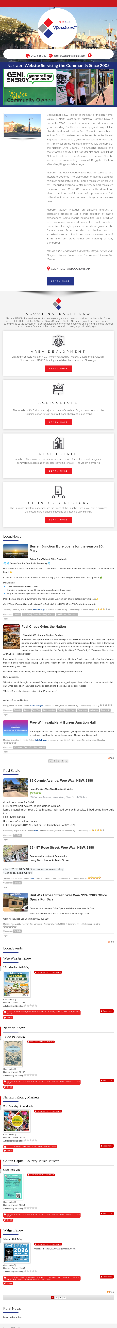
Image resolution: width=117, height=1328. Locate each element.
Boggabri (17, 710)
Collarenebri (54, 1277)
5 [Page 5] (66, 761)
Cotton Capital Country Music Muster (31, 1161)
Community (72, 614)
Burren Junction (39, 614)
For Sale (17, 835)
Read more (107, 1011)
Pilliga (59, 1012)
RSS (111, 758)
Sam (36, 831)
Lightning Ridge (15, 1279)
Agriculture (94, 710)
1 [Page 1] (50, 761)
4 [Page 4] (62, 761)
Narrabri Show (14, 1028)
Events (22, 1012)
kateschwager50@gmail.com (69, 55)
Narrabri (17, 614)
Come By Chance (70, 1277)
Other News (71, 710)
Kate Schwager (39, 610)
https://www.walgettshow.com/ (60, 1248)
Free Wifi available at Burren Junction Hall (63, 722)
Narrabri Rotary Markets (21, 1097)
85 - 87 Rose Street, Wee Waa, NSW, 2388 (62, 847)
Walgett (51, 614)
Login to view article (12, 1317)
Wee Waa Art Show (17, 958)
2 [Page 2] (54, 761)
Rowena (28, 1279)
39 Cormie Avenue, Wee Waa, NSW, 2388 (61, 780)
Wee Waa (27, 614)
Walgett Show (13, 1230)
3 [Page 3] (58, 761)
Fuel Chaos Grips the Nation (43, 626)
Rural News (61, 614)
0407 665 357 (39, 55)
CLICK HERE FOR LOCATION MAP (70, 268)
